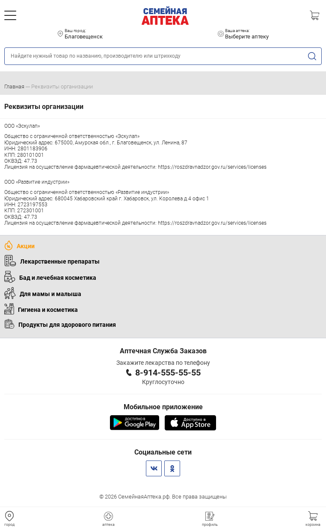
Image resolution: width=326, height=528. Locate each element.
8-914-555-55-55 (168, 372)
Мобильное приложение (163, 407)
